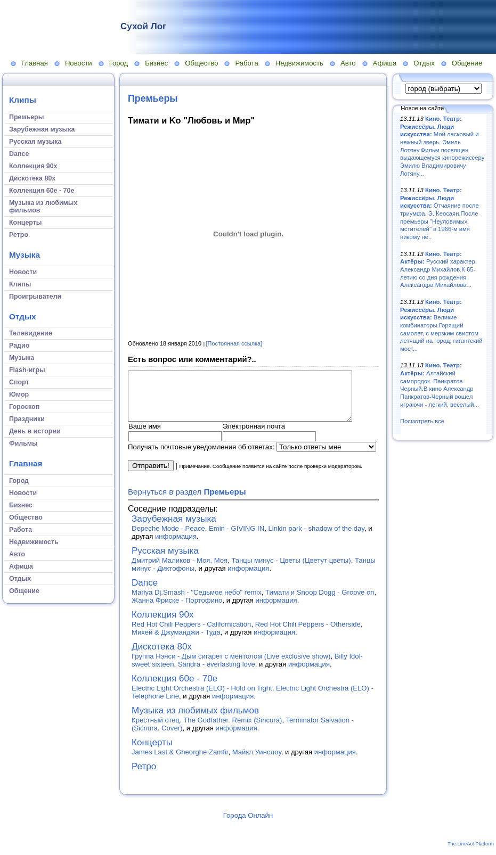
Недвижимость (299, 63)
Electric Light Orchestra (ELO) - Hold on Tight (202, 698)
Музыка (24, 254)
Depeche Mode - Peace (168, 538)
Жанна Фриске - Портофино (177, 610)
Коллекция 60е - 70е (174, 688)
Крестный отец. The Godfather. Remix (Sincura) (207, 730)
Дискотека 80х (162, 656)
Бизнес (156, 63)
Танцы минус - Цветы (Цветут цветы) (291, 570)
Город (118, 63)
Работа (246, 63)
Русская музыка (165, 560)
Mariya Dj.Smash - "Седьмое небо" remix (197, 602)
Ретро (144, 776)
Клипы (22, 99)
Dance (145, 592)
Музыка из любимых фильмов (195, 720)
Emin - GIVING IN (236, 538)
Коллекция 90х (163, 624)
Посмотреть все (422, 421)
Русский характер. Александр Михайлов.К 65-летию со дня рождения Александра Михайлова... (438, 270)
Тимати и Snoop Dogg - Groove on (319, 602)
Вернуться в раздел (187, 501)
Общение (467, 63)
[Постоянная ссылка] (234, 343)
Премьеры (153, 98)
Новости (78, 63)
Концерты (152, 752)
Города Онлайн (248, 825)
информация (176, 546)
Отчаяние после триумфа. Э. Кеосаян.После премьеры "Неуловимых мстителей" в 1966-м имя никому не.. (439, 213)
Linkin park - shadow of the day (316, 538)
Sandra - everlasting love (216, 674)
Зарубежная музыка (174, 528)
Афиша (385, 63)
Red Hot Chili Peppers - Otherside (308, 634)
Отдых (423, 63)
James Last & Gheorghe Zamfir (180, 762)
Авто (348, 63)
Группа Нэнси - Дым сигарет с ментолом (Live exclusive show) (231, 666)
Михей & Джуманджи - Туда (176, 642)
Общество (201, 63)
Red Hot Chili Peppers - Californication (191, 634)
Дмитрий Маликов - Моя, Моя (179, 570)
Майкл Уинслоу (256, 762)
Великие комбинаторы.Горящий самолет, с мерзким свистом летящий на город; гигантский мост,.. (441, 325)
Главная (34, 63)
